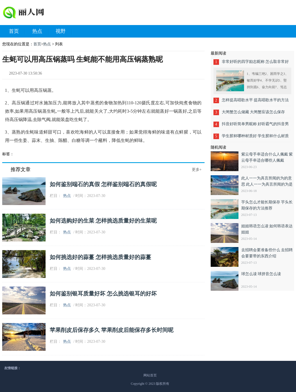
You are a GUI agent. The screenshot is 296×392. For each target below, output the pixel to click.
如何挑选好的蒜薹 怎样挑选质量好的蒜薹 (100, 257)
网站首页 (150, 375)
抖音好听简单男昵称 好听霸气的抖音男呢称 (255, 126)
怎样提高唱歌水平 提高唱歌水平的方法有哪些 (255, 102)
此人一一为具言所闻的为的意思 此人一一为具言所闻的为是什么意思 (267, 184)
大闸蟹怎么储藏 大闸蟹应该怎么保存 (253, 112)
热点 (40, 31)
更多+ (197, 169)
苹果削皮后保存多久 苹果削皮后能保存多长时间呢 (111, 330)
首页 (17, 31)
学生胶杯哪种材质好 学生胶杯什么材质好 (255, 138)
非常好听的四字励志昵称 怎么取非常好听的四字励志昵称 (255, 64)
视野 (64, 31)
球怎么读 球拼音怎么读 (261, 274)
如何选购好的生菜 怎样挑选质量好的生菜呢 (103, 221)
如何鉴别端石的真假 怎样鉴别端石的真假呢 (103, 184)
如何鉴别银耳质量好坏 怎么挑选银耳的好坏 (103, 293)
